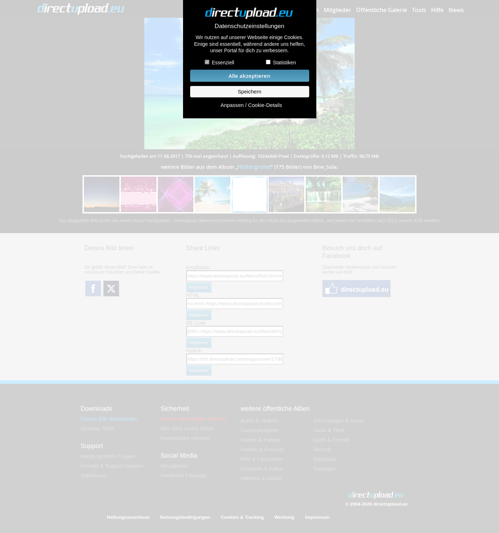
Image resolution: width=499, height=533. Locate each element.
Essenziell (223, 62)
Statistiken (284, 62)
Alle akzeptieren (249, 75)
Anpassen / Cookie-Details (251, 105)
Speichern (249, 92)
